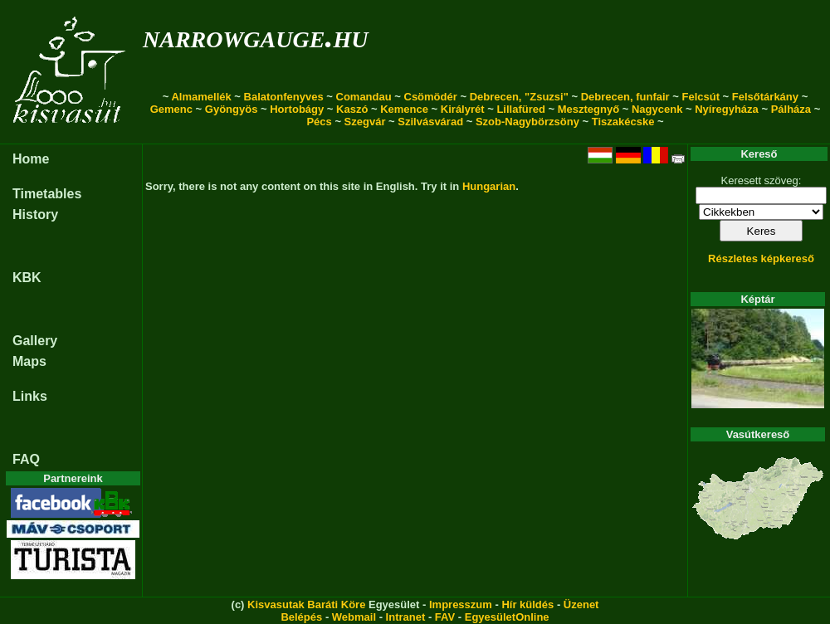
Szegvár (365, 121)
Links (29, 396)
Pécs (318, 121)
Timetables (46, 194)
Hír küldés (527, 604)
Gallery (34, 341)
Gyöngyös (231, 109)
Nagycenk (657, 109)
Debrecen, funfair (625, 96)
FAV (445, 617)
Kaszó (352, 109)
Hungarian (488, 186)
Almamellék (201, 96)
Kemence (404, 109)
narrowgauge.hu (255, 36)
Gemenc (171, 109)
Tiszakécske (623, 121)
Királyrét (463, 109)
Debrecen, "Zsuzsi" (519, 96)
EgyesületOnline (507, 617)
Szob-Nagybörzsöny (527, 121)
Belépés (301, 617)
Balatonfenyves (284, 96)
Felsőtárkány (765, 96)
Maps (29, 361)
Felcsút (700, 96)
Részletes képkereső (761, 258)
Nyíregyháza (727, 109)
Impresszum (460, 604)
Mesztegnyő (588, 109)
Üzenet (581, 604)
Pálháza (791, 109)
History (35, 214)
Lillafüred (520, 109)
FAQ (26, 459)
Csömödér (430, 96)
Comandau (364, 96)
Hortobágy (297, 109)
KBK (27, 278)
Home (30, 159)
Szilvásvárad (430, 121)
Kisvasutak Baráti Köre (306, 604)
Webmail (354, 617)
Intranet (406, 617)
